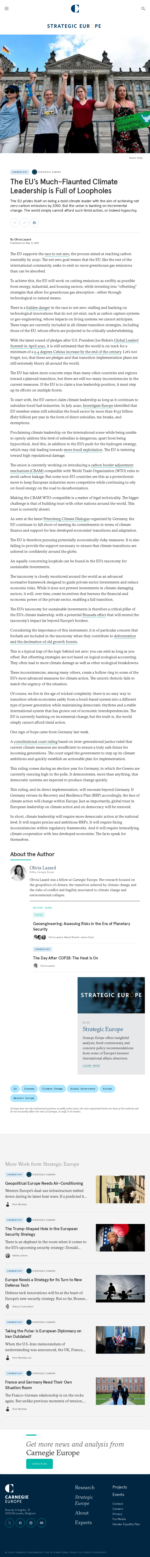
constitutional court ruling (36, 741)
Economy (29, 1088)
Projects (119, 1487)
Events (118, 1494)
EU (15, 1088)
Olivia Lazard (22, 239)
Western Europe (24, 1098)
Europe (107, 1088)
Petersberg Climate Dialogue (66, 518)
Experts (83, 1522)
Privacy (117, 1514)
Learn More (91, 1065)
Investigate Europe (98, 405)
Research (85, 1487)
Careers (117, 1509)
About (82, 1512)
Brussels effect (94, 614)
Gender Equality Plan (126, 1524)
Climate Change (52, 1088)
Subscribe (40, 1463)
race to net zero (57, 253)
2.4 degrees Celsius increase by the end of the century (77, 351)
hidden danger (38, 307)
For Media (119, 1519)
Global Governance (82, 1088)
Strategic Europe (49, 172)
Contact (117, 1504)
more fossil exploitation (83, 449)
